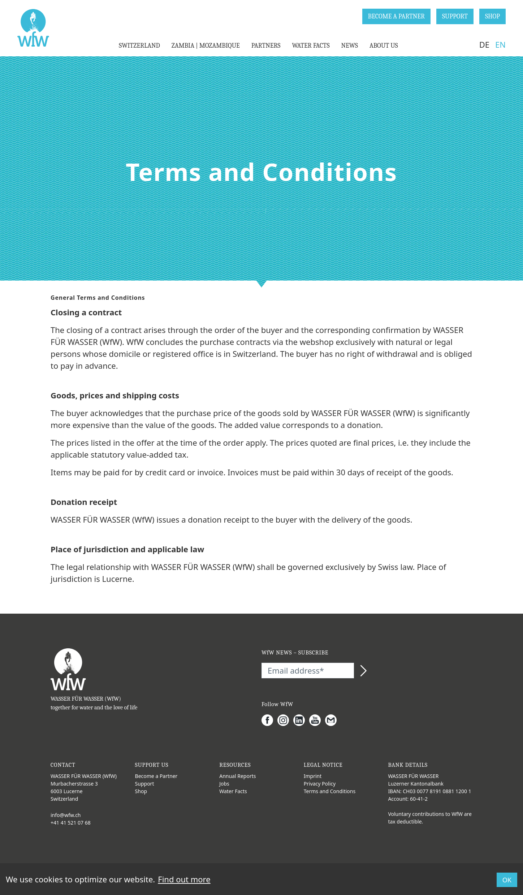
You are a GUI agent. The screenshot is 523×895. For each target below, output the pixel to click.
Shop (141, 791)
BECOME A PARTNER (396, 16)
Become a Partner (156, 776)
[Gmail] (333, 720)
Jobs (224, 783)
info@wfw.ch (66, 815)
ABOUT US (383, 45)
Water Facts (233, 791)
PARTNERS (266, 45)
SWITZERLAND (139, 45)
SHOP (492, 16)
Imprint (313, 776)
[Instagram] (285, 720)
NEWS (349, 45)
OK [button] (506, 879)
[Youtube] (317, 720)
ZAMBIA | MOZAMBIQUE (206, 45)
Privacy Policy (320, 783)
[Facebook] (269, 720)
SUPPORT (455, 16)
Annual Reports (237, 776)
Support (144, 783)
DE (484, 44)
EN (500, 44)
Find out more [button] (184, 879)
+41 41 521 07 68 (71, 822)
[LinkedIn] (301, 720)
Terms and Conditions (329, 791)
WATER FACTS (310, 45)
